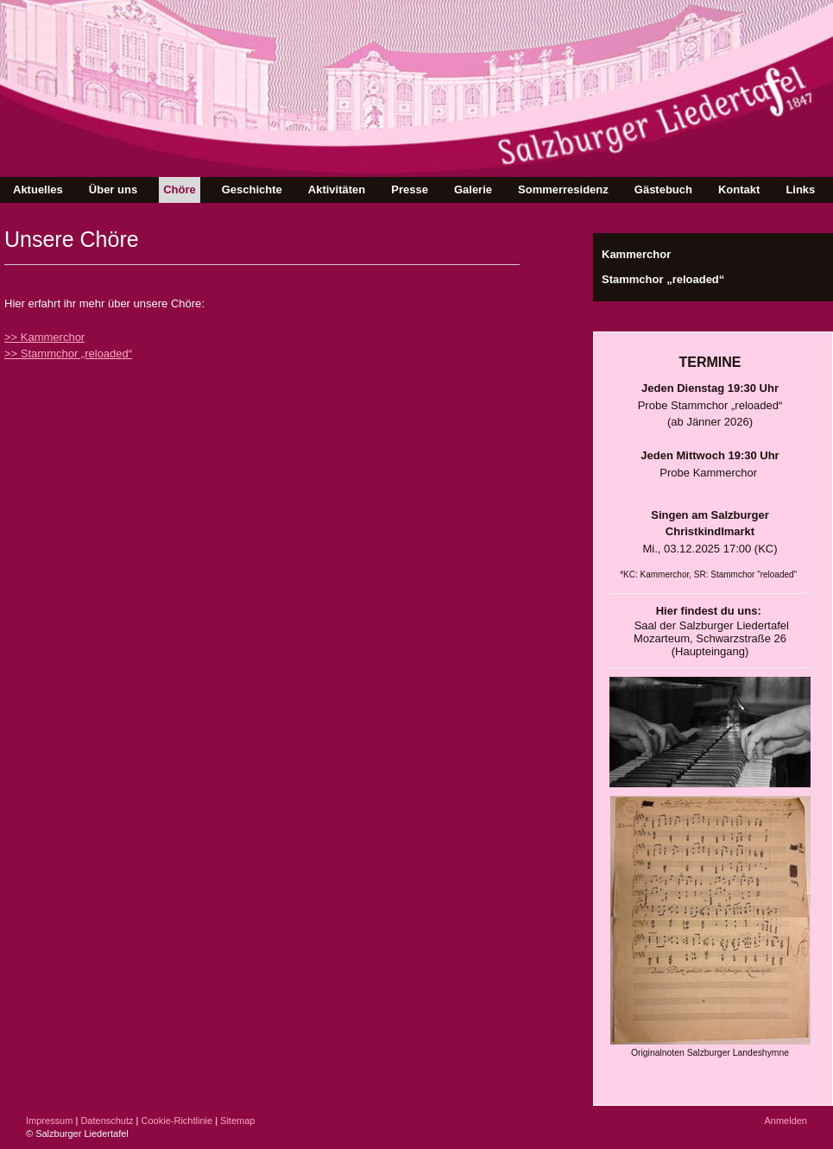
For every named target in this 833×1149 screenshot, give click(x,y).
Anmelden (785, 1120)
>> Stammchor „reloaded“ (68, 353)
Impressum (49, 1120)
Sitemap (237, 1120)
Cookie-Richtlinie (177, 1120)
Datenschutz (106, 1120)
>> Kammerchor (44, 337)
